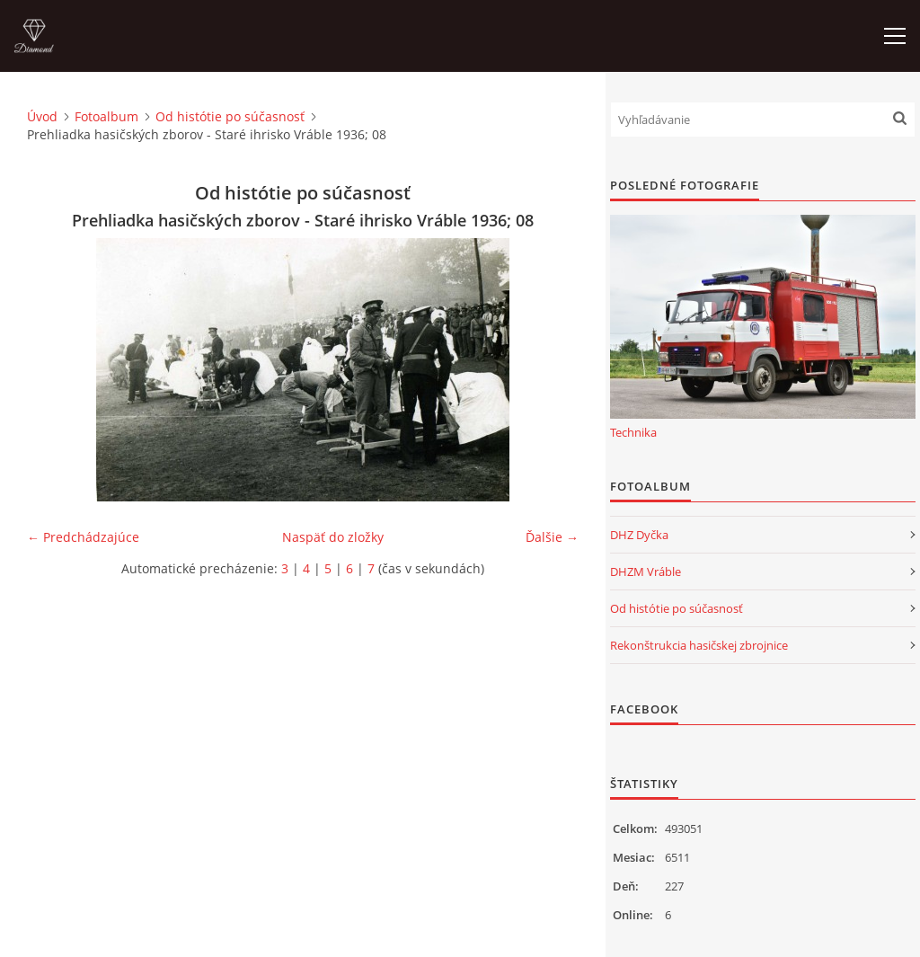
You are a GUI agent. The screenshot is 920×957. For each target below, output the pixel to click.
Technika (633, 432)
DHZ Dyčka (639, 535)
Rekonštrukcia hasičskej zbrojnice (699, 645)
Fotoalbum (106, 116)
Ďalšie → (552, 536)
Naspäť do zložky (333, 536)
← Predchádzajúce (83, 536)
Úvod (42, 116)
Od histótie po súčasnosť (230, 116)
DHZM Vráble (645, 571)
